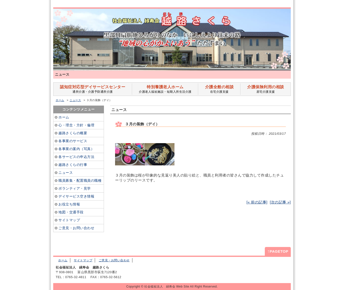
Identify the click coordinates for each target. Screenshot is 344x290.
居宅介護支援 (266, 89)
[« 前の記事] (257, 202)
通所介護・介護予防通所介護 (92, 89)
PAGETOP (277, 251)
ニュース (75, 100)
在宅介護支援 (219, 89)
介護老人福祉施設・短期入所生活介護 (165, 89)
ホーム (60, 100)
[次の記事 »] (280, 202)
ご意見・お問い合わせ (114, 260)
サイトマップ (83, 260)
